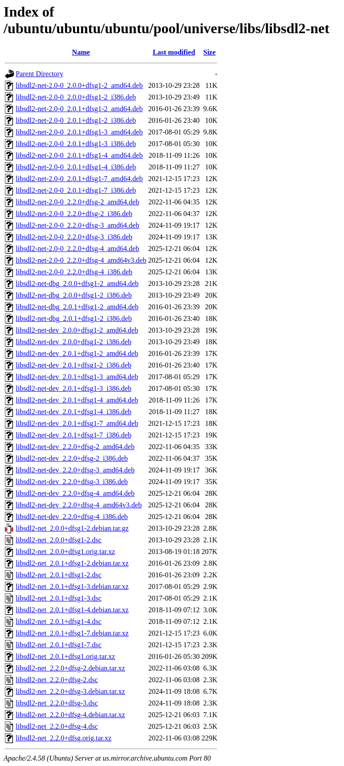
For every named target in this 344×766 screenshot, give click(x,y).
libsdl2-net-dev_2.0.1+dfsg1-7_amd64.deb (77, 423)
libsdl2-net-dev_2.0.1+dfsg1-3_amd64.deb (77, 377)
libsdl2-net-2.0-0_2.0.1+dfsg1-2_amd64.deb (79, 109)
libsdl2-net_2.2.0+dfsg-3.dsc (57, 703)
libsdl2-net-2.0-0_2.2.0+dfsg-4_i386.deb (74, 272)
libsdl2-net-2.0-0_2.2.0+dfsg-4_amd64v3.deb (81, 260)
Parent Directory (39, 74)
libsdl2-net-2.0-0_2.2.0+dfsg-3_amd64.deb (77, 225)
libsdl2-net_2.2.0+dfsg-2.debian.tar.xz (70, 668)
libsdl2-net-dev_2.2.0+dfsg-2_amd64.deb (75, 446)
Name (81, 52)
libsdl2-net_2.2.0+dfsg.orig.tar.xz (64, 738)
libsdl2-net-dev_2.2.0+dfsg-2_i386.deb (72, 458)
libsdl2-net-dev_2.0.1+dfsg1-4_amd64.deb (77, 400)
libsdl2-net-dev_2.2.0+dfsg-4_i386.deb (72, 516)
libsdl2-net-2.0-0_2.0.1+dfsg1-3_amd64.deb (79, 132)
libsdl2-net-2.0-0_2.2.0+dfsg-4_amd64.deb (77, 248)
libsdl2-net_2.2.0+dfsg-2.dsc (57, 680)
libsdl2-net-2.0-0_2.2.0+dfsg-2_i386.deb (74, 213)
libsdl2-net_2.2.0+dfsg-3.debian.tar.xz (70, 691)
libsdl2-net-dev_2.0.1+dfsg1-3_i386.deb (73, 388)
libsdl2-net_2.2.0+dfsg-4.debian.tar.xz (70, 714)
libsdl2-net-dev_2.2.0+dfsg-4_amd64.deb (75, 493)
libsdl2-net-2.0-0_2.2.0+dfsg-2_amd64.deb (77, 202)
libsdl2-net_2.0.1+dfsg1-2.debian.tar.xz (72, 563)
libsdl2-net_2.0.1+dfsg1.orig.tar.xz (65, 656)
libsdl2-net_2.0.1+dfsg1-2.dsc (59, 575)
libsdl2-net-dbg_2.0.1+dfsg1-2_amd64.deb (77, 307)
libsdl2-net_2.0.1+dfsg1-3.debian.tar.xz (72, 586)
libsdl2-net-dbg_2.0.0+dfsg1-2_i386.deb (74, 295)
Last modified (174, 52)
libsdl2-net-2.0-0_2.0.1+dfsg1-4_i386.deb (76, 167)
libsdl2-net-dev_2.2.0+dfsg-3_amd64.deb (75, 470)
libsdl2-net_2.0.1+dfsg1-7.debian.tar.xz (72, 633)
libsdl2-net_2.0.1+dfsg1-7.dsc (59, 645)
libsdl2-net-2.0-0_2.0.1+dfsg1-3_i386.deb (76, 143)
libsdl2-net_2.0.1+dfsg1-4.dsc (59, 621)
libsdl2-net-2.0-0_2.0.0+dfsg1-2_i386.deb (76, 97)
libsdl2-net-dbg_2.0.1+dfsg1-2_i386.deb (74, 318)
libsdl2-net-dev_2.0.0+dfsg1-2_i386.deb (73, 342)
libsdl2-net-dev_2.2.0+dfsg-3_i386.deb (72, 481)
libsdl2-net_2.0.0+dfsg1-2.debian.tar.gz (72, 528)
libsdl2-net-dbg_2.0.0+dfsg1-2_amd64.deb (77, 283)
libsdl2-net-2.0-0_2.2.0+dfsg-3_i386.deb (74, 237)
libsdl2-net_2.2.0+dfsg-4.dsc (57, 726)
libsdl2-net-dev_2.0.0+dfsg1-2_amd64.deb (77, 330)
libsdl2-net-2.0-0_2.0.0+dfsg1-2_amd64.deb (79, 85)
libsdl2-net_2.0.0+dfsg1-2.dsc (59, 540)
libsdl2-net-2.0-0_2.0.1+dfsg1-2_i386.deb (76, 120)
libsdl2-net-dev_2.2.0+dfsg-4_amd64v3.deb (79, 505)
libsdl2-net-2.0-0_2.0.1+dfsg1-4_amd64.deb (79, 155)
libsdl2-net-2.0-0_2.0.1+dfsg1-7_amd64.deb (79, 178)
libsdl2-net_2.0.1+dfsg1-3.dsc (59, 598)
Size (209, 52)
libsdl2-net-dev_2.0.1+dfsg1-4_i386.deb (73, 411)
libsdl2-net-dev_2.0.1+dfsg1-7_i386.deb (73, 435)
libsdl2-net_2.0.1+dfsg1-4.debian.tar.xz (72, 610)
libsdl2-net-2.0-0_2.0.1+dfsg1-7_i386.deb (76, 190)
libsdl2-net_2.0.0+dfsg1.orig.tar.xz (65, 551)
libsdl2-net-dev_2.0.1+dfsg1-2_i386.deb (73, 365)
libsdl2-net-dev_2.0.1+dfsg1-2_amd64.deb (77, 353)
